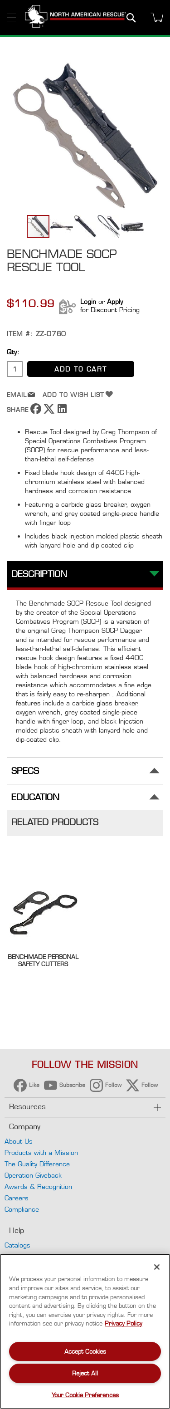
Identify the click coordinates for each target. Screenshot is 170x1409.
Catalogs (17, 1245)
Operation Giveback (33, 1175)
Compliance (22, 1209)
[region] (85, 1331)
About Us (19, 1141)
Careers (17, 1198)
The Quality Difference (37, 1164)
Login (88, 301)
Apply (115, 301)
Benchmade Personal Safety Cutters (43, 960)
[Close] (157, 1267)
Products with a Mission (41, 1152)
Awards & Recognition (38, 1186)
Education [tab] (35, 797)
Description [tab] (39, 574)
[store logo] (75, 17)
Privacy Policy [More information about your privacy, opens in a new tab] (123, 1323)
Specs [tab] (25, 771)
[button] (62, 226)
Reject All (85, 1373)
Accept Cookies (85, 1351)
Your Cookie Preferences (85, 1395)
